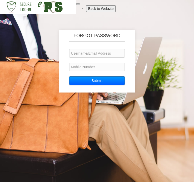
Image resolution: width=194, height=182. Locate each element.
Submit (97, 81)
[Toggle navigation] (78, 4)
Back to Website (102, 8)
